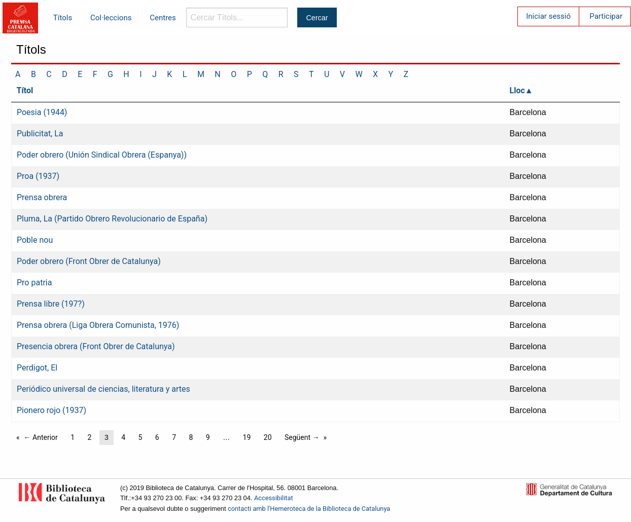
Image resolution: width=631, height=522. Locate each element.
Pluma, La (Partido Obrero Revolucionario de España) (112, 218)
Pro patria (34, 282)
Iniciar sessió (548, 16)
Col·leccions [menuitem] (110, 17)
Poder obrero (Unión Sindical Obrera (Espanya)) (102, 155)
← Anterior (41, 437)
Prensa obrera (42, 197)
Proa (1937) (38, 176)
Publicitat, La (40, 133)
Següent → (302, 437)
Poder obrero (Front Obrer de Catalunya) (89, 261)
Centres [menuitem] (163, 17)
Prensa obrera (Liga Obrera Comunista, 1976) (98, 325)
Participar (605, 16)
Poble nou (35, 240)
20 (268, 437)
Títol (25, 90)
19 (247, 437)
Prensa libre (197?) (51, 304)
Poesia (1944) (42, 112)
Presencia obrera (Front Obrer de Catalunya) (96, 346)
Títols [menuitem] (62, 17)
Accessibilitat (273, 498)
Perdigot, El (37, 367)
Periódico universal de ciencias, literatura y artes (103, 389)
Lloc (517, 90)
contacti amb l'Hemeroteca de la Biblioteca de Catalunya (309, 508)
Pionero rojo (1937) (51, 410)
